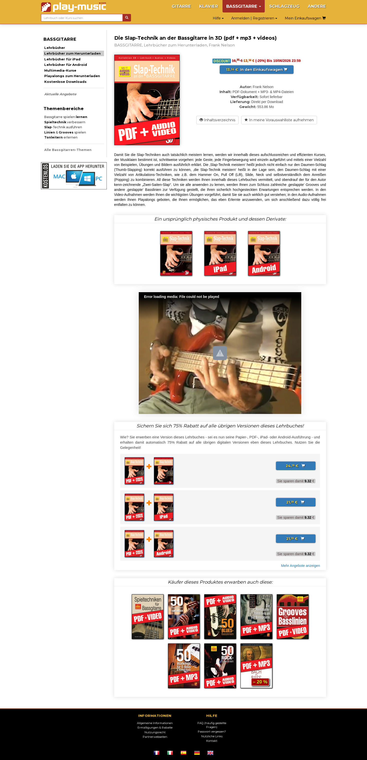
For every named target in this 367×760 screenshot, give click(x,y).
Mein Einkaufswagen (305, 18)
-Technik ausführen (63, 127)
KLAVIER (208, 6)
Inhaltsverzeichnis (217, 120)
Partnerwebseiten (155, 737)
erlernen (61, 137)
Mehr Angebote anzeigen (300, 566)
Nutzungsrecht (155, 732)
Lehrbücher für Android (65, 65)
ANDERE (317, 6)
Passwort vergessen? (212, 731)
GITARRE (181, 6)
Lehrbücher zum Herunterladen (72, 53)
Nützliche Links (211, 736)
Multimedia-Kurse (60, 70)
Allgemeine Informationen (155, 723)
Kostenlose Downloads (65, 82)
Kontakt (211, 741)
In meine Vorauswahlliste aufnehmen (279, 120)
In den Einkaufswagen (256, 69)
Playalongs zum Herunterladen (72, 76)
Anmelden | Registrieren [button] (254, 18)
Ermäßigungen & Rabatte (155, 727)
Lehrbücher (54, 48)
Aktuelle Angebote (60, 94)
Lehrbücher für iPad (62, 59)
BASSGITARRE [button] (243, 6)
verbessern (64, 122)
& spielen (65, 132)
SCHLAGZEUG (284, 6)
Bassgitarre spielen (65, 117)
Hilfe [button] (218, 18)
